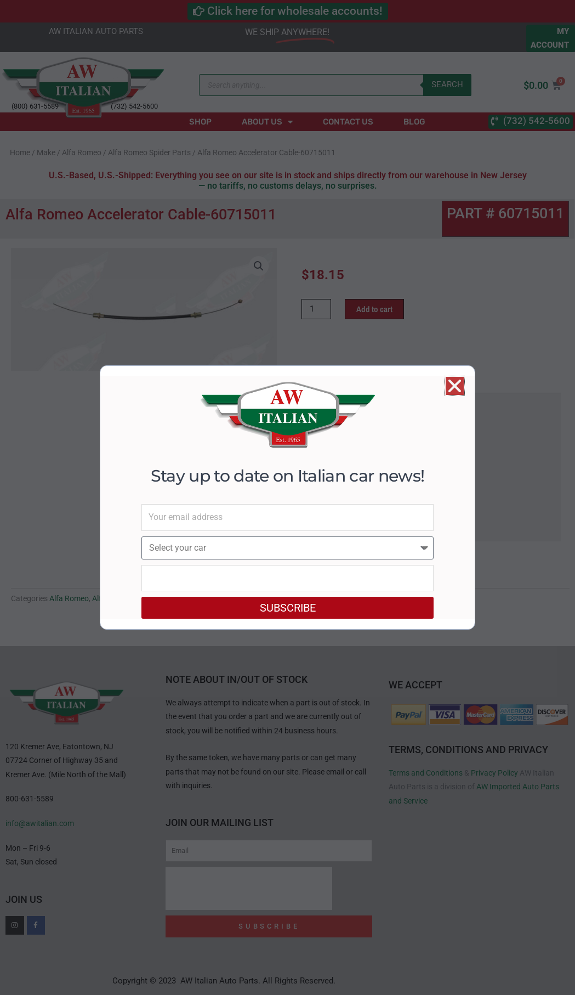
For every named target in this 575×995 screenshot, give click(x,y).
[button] (455, 386)
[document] (287, 497)
